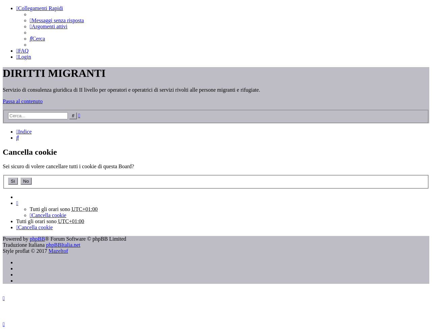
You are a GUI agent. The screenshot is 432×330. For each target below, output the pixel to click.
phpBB (37, 239)
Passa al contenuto (23, 101)
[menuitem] (57, 20)
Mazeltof (58, 251)
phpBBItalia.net (63, 245)
